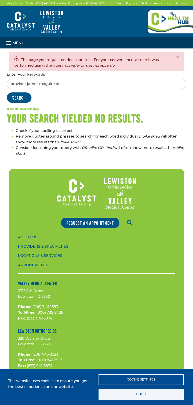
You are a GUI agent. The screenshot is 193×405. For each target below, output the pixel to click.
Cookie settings (141, 379)
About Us (27, 237)
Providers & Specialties (43, 246)
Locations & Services (40, 256)
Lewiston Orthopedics (37, 331)
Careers (181, 3)
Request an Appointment (90, 223)
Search (19, 98)
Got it (141, 394)
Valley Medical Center (37, 283)
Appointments (33, 265)
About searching (23, 109)
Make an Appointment (157, 3)
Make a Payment (127, 3)
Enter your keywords (26, 74)
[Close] (177, 57)
